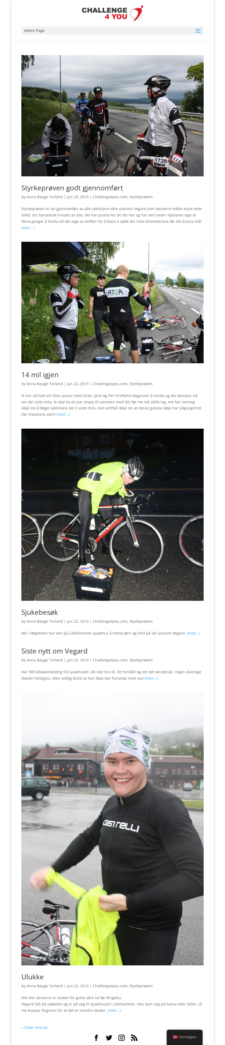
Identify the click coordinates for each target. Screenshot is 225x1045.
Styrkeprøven (141, 196)
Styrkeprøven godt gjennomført (72, 187)
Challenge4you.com (110, 196)
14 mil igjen (40, 374)
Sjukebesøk (39, 612)
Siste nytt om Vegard (54, 651)
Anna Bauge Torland (45, 196)
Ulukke (32, 976)
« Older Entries (34, 1027)
